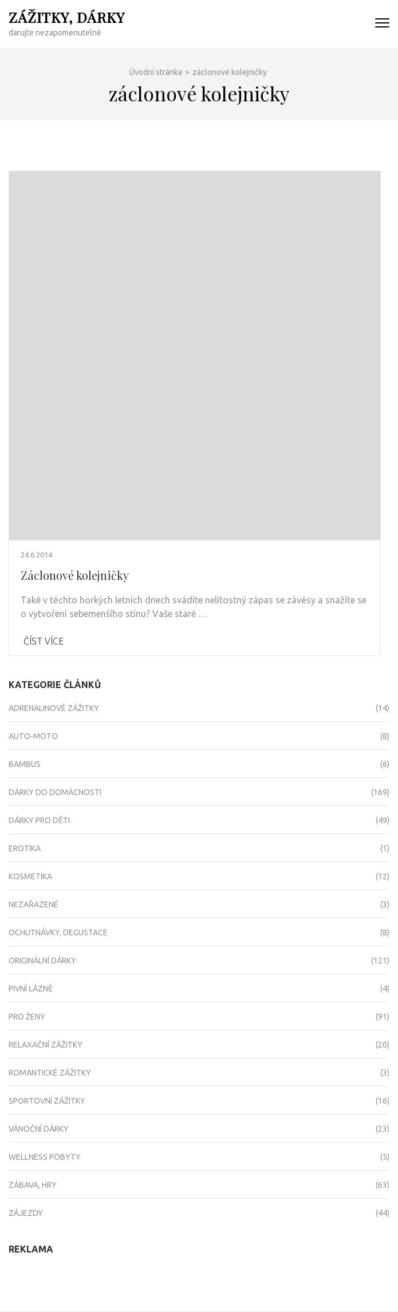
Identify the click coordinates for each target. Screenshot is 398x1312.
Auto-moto (33, 736)
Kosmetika (30, 876)
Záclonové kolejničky (75, 575)
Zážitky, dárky (67, 16)
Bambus (25, 764)
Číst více (43, 641)
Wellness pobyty (45, 1156)
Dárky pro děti (39, 820)
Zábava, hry (33, 1185)
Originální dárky (42, 960)
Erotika (25, 848)
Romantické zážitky (50, 1072)
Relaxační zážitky (45, 1044)
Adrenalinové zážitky (54, 708)
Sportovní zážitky (47, 1100)
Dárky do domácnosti (55, 792)
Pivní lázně (31, 988)
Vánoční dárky (39, 1128)
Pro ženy (27, 1016)
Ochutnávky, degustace (58, 932)
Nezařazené (33, 904)
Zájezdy (26, 1213)
